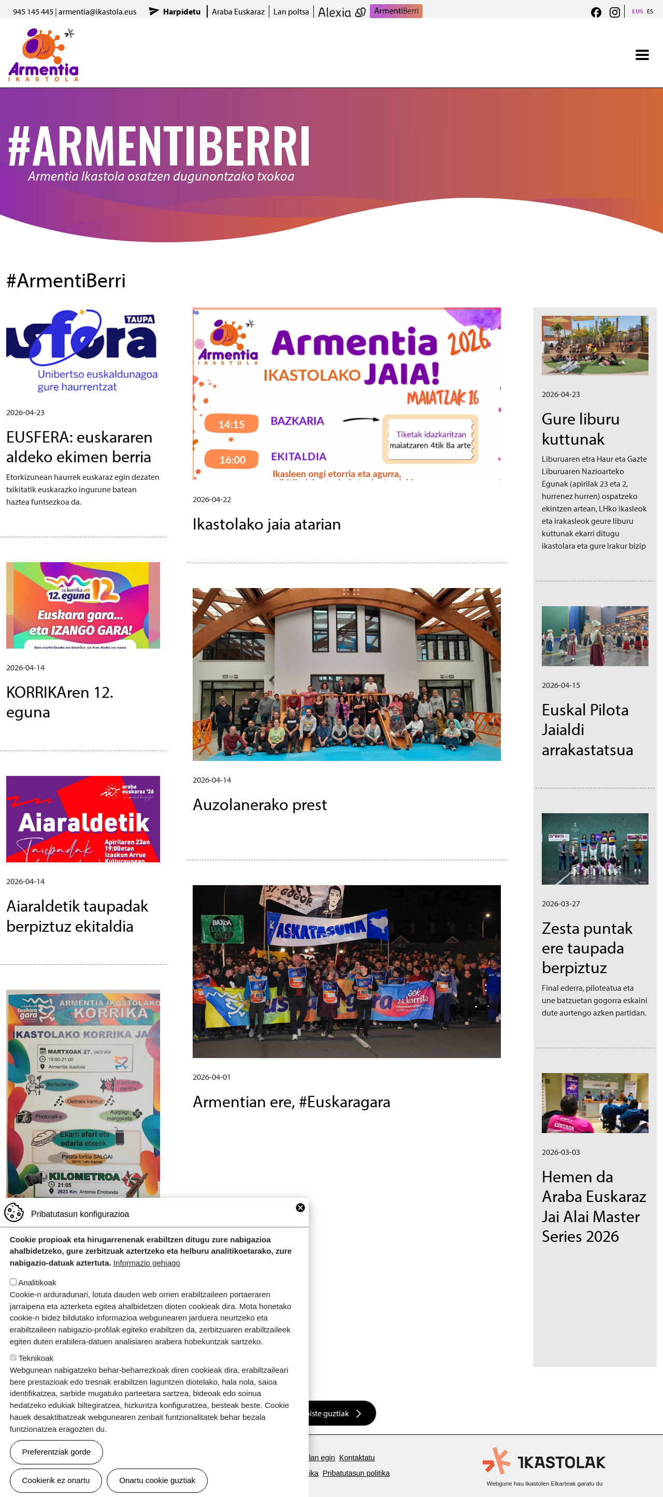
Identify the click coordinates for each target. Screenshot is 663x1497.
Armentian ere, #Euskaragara (292, 1101)
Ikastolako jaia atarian (267, 523)
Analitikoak (37, 1282)
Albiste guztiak (323, 1413)
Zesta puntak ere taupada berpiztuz (587, 947)
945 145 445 (33, 11)
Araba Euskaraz (238, 11)
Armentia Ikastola (43, 34)
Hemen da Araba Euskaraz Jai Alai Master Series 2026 (594, 1206)
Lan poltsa (291, 11)
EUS (637, 11)
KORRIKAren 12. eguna (59, 701)
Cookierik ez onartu (56, 1480)
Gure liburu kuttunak (581, 428)
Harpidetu (181, 11)
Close (300, 1207)
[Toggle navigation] (642, 55)
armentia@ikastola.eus (97, 11)
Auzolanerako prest (260, 804)
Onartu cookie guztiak (157, 1480)
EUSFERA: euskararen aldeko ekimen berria (79, 446)
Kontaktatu (357, 1458)
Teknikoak (36, 1358)
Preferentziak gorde (56, 1451)
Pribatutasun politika (356, 1473)
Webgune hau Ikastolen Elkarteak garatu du (545, 1483)
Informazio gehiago (146, 1262)
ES (650, 11)
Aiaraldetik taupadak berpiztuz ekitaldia (77, 915)
